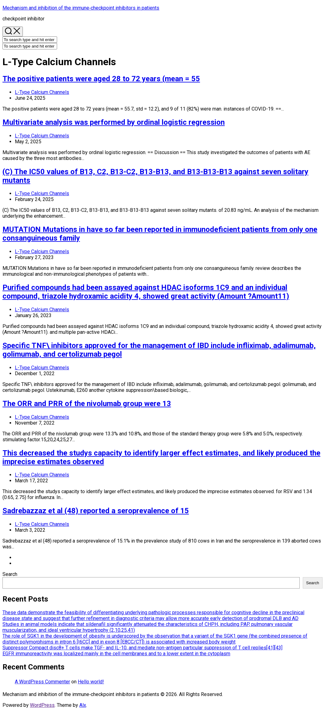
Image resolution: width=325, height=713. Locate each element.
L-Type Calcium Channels (42, 92)
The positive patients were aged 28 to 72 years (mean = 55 (101, 78)
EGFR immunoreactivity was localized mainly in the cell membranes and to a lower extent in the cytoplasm (116, 653)
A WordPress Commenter (42, 682)
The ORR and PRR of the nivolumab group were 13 (86, 403)
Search (9, 574)
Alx (82, 705)
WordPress (42, 705)
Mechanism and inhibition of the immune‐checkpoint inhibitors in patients (80, 8)
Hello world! (91, 682)
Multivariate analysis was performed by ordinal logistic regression (113, 122)
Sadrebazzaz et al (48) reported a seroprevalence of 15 (95, 510)
